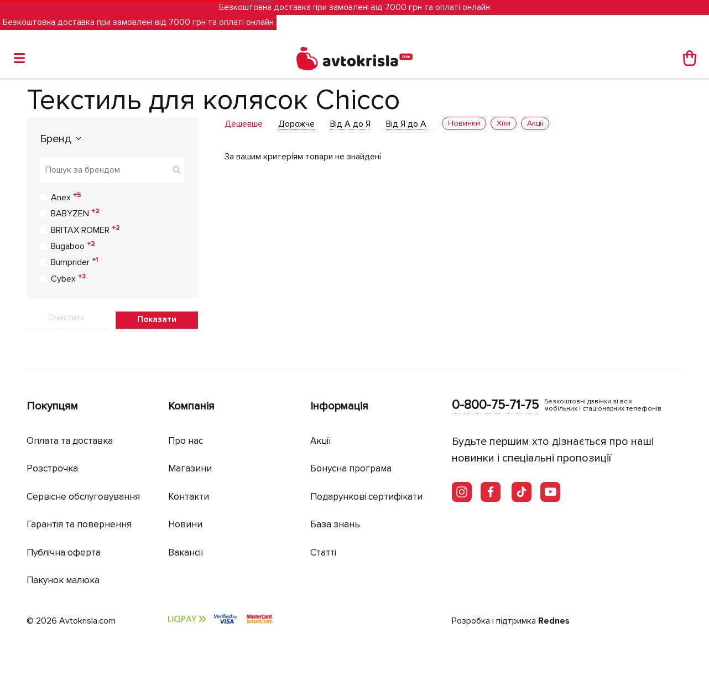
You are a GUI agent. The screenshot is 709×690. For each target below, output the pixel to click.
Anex (66, 197)
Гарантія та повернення (79, 524)
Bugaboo (73, 246)
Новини (185, 524)
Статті (323, 552)
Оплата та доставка (70, 441)
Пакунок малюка (63, 580)
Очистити (66, 318)
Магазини (190, 468)
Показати (156, 319)
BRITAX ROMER (85, 230)
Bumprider (74, 262)
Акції (320, 441)
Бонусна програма (351, 468)
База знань (335, 524)
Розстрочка (52, 468)
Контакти (188, 496)
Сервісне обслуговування (83, 496)
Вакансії (186, 552)
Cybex (68, 278)
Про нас (185, 441)
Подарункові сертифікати (366, 496)
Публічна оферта (64, 552)
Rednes (554, 620)
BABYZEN (75, 213)
